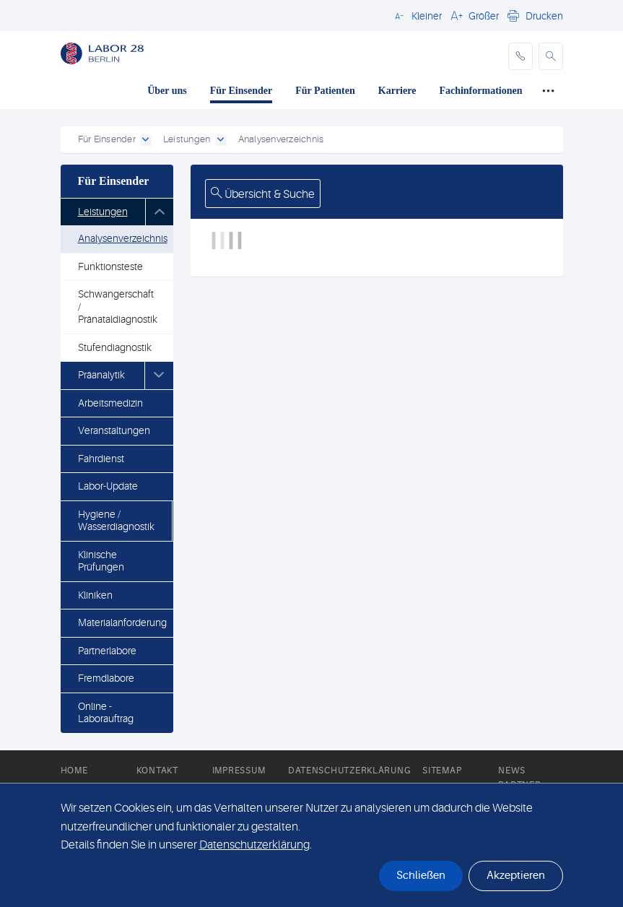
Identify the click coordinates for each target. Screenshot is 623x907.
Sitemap (441, 770)
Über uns (167, 90)
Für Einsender (241, 90)
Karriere (397, 90)
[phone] (520, 56)
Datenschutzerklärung (349, 770)
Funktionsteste (110, 266)
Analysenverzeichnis (122, 238)
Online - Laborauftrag (106, 712)
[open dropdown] (146, 140)
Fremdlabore (106, 678)
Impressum (238, 770)
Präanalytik (101, 375)
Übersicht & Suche (263, 194)
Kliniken (95, 595)
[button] (416, 15)
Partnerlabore (107, 650)
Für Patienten (325, 90)
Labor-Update (108, 486)
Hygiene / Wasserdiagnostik (116, 520)
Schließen (420, 875)
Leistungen (103, 211)
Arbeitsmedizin (110, 403)
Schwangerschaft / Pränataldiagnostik (117, 306)
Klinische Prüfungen (101, 561)
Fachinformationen (480, 90)
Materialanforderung (122, 622)
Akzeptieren (516, 875)
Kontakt (157, 770)
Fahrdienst (101, 458)
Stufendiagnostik (115, 347)
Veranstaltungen (114, 430)
